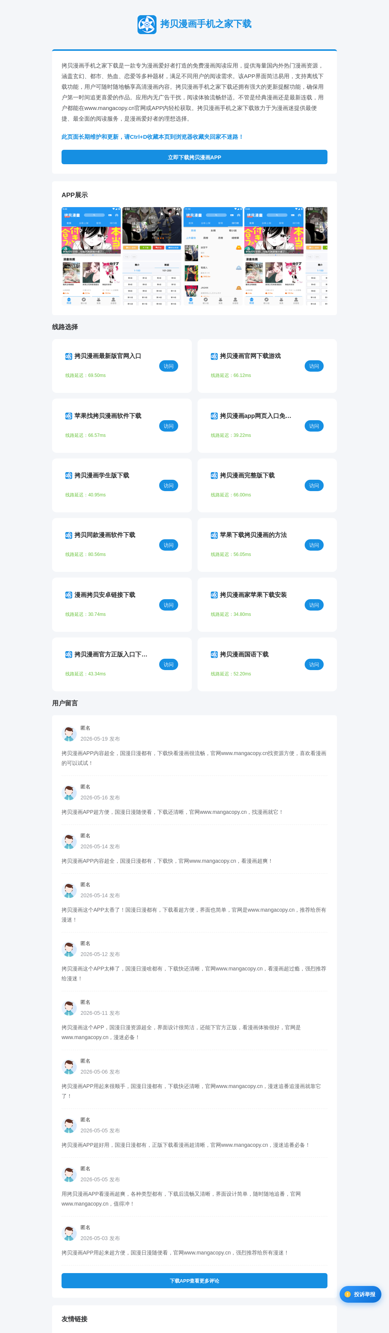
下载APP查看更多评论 (195, 1205)
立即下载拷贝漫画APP (194, 157)
